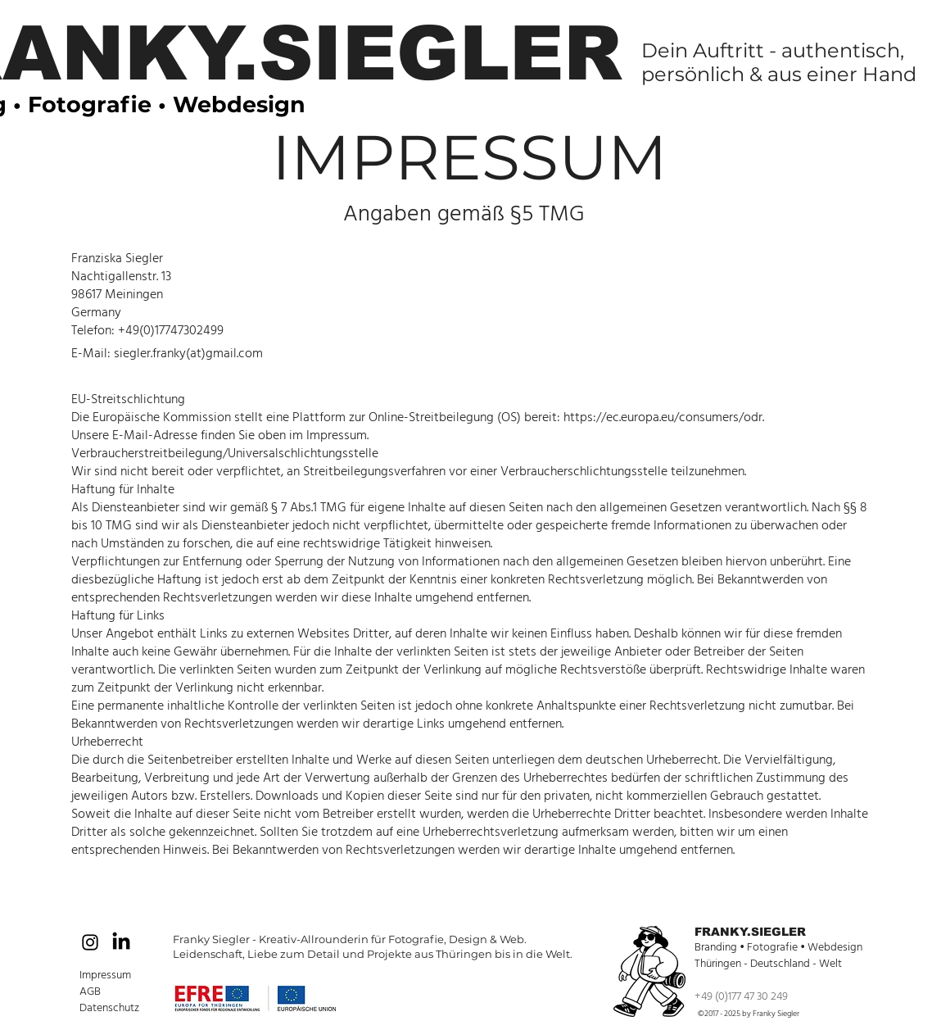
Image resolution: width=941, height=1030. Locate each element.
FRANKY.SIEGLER (750, 931)
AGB (91, 991)
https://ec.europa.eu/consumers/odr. (663, 417)
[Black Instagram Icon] (90, 942)
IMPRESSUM (469, 157)
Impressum (105, 975)
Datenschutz (109, 1008)
